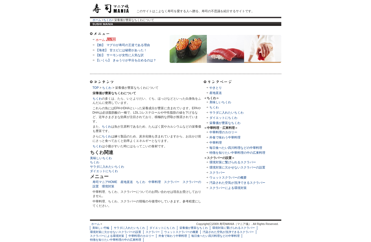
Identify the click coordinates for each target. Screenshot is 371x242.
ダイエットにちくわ (223, 118)
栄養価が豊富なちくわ (224, 123)
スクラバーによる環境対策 (228, 188)
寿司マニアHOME (105, 182)
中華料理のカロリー (223, 132)
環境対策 (108, 186)
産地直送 (215, 93)
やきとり (215, 88)
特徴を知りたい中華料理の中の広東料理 (237, 153)
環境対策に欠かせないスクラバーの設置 (237, 167)
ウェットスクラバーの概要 (228, 177)
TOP (96, 88)
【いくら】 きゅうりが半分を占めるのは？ (126, 60)
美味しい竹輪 (100, 227)
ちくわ (107, 19)
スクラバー (217, 172)
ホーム (97, 19)
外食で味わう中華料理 (224, 137)
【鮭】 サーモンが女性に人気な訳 (120, 55)
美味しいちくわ (220, 102)
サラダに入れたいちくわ (226, 112)
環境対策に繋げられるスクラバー (232, 162)
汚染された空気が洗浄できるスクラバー (237, 183)
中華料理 (215, 142)
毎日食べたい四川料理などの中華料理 (235, 148)
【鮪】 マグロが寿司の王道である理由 (123, 45)
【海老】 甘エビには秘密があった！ (121, 50)
